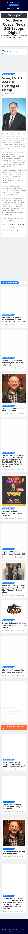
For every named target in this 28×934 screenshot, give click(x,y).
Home (4, 50)
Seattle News (9, 931)
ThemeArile (18, 931)
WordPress (22, 929)
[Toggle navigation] (14, 43)
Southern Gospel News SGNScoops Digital (14, 26)
